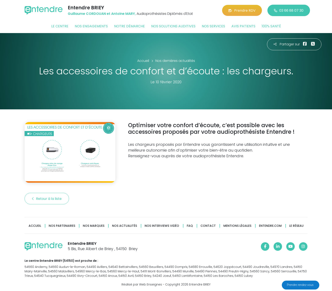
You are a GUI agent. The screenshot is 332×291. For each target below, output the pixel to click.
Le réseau (296, 226)
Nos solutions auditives (173, 26)
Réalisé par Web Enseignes (142, 284)
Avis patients (243, 26)
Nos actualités (124, 226)
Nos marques (93, 226)
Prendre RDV (242, 10)
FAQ (190, 226)
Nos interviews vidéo (162, 226)
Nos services (213, 26)
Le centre (59, 26)
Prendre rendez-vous (300, 285)
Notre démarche (129, 26)
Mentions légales (237, 226)
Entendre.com (270, 226)
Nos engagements (91, 26)
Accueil (35, 226)
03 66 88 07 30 (288, 10)
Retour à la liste (46, 198)
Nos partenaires (62, 226)
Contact (208, 226)
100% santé (271, 26)
